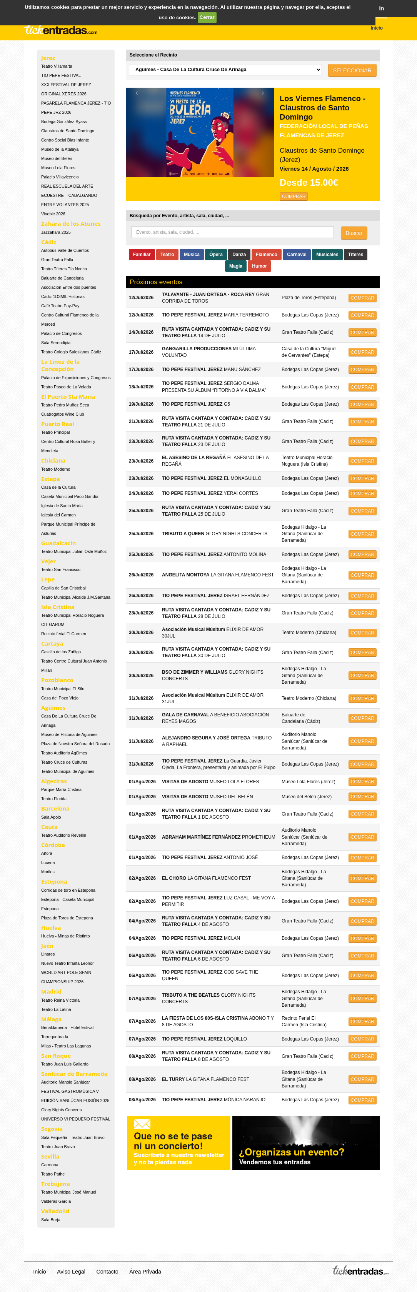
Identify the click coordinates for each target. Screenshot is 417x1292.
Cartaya (52, 643)
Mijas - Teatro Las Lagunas (66, 1046)
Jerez (48, 58)
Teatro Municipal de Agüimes (67, 771)
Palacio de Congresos (61, 333)
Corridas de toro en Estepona (68, 890)
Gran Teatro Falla (57, 259)
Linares (48, 954)
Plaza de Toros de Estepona (67, 918)
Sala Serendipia (55, 342)
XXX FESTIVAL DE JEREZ (66, 84)
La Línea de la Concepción (60, 365)
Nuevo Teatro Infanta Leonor (67, 963)
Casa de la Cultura (58, 487)
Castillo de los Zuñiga (61, 651)
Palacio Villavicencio (60, 177)
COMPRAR (293, 196)
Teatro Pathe (53, 1174)
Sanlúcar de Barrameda (74, 1073)
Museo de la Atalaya (59, 149)
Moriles (48, 871)
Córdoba (53, 845)
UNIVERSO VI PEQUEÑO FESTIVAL (75, 1119)
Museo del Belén (56, 158)
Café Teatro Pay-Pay (60, 305)
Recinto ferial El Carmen (63, 633)
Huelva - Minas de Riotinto (65, 936)
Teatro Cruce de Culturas (64, 762)
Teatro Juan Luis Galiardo (64, 1064)
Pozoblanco (57, 680)
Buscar (354, 233)
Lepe (48, 579)
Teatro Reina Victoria (60, 1000)
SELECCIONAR (352, 70)
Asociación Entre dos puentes (68, 287)
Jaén (47, 945)
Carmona (49, 1164)
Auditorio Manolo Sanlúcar (65, 1082)
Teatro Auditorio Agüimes (64, 753)
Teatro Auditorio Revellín (63, 835)
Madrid (51, 991)
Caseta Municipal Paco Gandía (69, 496)
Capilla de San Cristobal (63, 588)
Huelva (51, 927)
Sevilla (50, 1156)
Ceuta (49, 827)
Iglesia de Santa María (62, 505)
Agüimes (53, 707)
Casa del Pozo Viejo (59, 698)
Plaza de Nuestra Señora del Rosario (75, 743)
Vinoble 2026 (53, 213)
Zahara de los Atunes (70, 223)
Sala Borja (50, 1219)
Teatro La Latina (56, 1009)
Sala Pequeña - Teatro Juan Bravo (73, 1137)
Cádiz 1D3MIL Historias (63, 296)
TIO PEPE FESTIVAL (61, 75)
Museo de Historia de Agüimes (69, 734)
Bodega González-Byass (64, 121)
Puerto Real (57, 424)
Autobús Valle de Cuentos (65, 250)
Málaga (51, 1019)
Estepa (50, 479)
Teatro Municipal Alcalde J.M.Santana (75, 597)
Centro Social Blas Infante (65, 140)
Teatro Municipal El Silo (62, 688)
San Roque (56, 1055)
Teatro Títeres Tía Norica (64, 268)
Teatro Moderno (55, 469)
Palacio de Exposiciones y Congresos (76, 377)
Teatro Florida (54, 798)
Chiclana (53, 460)
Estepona (54, 881)
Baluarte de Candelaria (62, 278)
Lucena (48, 862)
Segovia (52, 1128)
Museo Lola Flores (58, 167)
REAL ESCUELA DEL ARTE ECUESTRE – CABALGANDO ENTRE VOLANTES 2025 (69, 195)
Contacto (107, 1272)
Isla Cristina (58, 607)
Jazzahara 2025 (56, 232)
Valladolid (55, 1211)
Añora (46, 853)
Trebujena (55, 1183)
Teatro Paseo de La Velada (66, 387)
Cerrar (207, 17)
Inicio (39, 1272)
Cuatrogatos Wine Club (62, 414)
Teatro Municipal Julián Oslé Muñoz (74, 551)
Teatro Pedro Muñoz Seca (65, 405)
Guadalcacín (58, 543)
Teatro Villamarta (56, 66)
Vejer (48, 561)
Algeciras (54, 781)
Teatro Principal (55, 432)
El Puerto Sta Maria (68, 396)
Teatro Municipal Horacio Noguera (72, 615)
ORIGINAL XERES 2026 (64, 94)
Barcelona (55, 808)
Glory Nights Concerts (61, 1109)
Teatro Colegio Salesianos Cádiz (71, 352)
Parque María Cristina (61, 789)
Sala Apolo (51, 817)
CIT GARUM (52, 624)
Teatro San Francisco (60, 569)
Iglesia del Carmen (58, 515)
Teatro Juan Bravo (58, 1146)
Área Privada (145, 1272)
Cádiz (48, 242)
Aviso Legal (71, 1272)
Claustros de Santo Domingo (67, 130)
